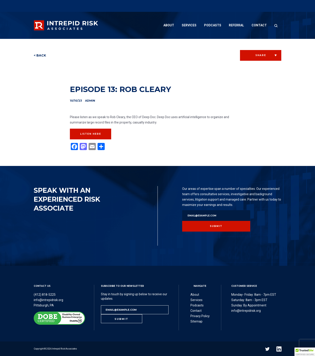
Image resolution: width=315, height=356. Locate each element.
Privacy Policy (200, 316)
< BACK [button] (40, 55)
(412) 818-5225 (45, 294)
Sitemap (196, 321)
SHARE (260, 55)
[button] (304, 352)
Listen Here (90, 133)
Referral (236, 25)
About (168, 25)
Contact (259, 25)
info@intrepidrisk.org (48, 300)
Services (189, 25)
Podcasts (212, 25)
